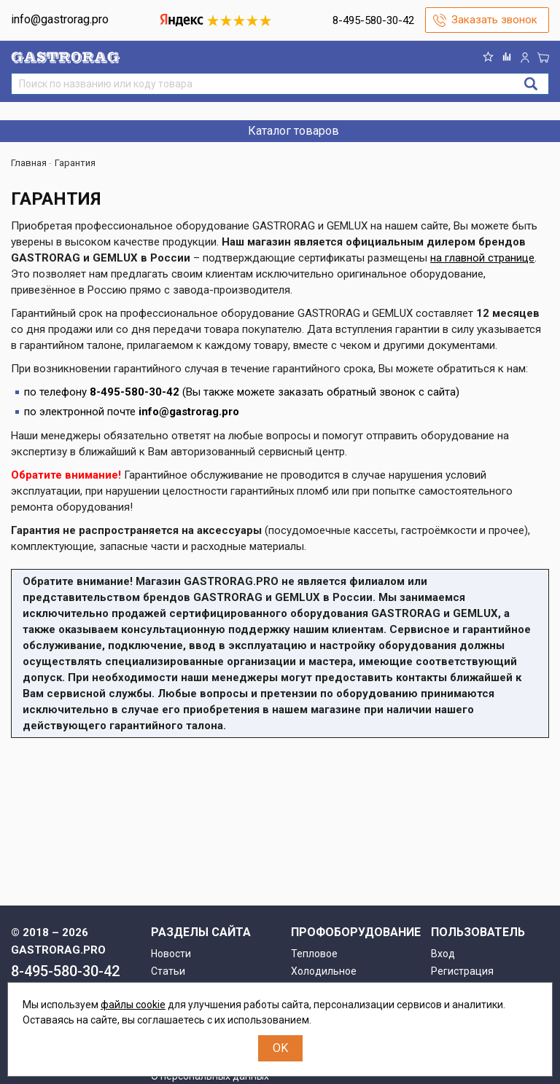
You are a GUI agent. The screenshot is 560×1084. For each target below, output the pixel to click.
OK (280, 1048)
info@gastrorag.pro (60, 19)
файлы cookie (133, 1004)
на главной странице (482, 257)
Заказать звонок (494, 19)
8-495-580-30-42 (373, 20)
